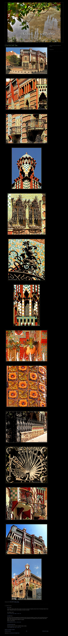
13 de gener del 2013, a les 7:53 (14, 627)
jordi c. (8, 607)
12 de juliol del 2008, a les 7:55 (14, 613)
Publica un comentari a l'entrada (10, 629)
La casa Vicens (16, 602)
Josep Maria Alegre (10, 624)
